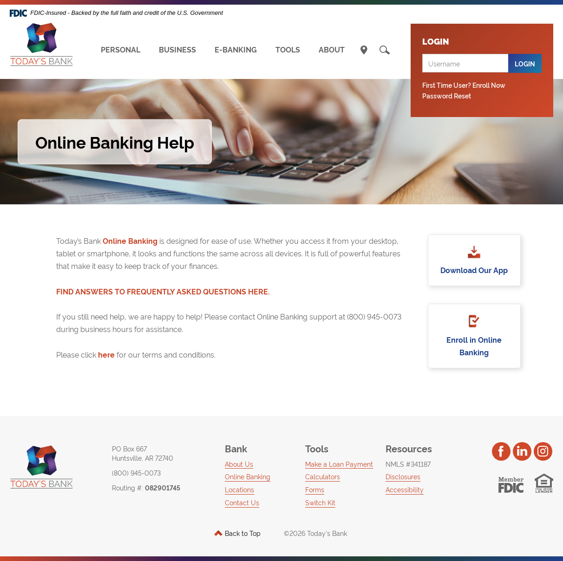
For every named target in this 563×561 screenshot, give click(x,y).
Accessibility (405, 489)
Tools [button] (316, 448)
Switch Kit (320, 502)
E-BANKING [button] (236, 49)
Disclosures (403, 476)
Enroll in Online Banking (474, 345)
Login (525, 63)
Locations (239, 489)
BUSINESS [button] (177, 49)
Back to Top (237, 532)
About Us (239, 463)
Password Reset (446, 95)
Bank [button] (236, 448)
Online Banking (130, 240)
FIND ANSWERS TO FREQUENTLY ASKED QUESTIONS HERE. (163, 291)
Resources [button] (409, 448)
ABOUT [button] (332, 49)
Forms (314, 489)
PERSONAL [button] (120, 49)
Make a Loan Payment (339, 463)
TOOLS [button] (287, 49)
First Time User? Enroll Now (463, 84)
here (105, 354)
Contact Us (242, 502)
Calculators (322, 476)
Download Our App (474, 270)
